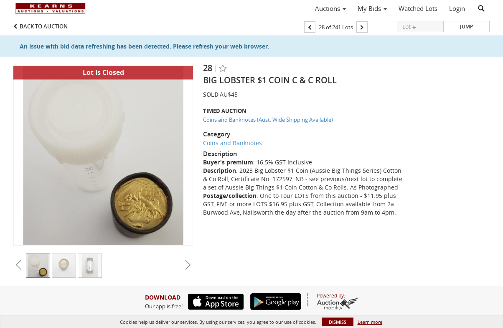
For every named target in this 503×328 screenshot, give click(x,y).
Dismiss (337, 322)
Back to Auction (44, 26)
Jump (466, 26)
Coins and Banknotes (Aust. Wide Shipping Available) (268, 119)
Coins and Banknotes (232, 143)
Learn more (370, 322)
